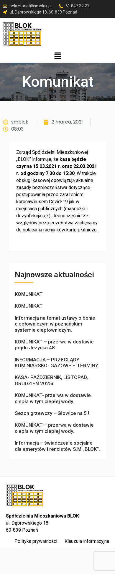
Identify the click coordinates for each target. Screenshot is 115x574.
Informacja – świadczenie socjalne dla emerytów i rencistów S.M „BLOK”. (57, 446)
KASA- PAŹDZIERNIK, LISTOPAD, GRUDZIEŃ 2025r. (51, 380)
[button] (57, 56)
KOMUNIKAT (29, 294)
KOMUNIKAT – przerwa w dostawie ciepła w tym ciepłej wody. (54, 428)
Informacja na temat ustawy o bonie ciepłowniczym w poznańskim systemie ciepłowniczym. (55, 324)
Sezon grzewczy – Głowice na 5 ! (52, 413)
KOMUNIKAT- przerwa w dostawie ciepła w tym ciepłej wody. (53, 398)
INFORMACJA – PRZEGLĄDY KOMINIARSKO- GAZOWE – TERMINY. (57, 362)
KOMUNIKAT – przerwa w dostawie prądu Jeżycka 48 (54, 345)
